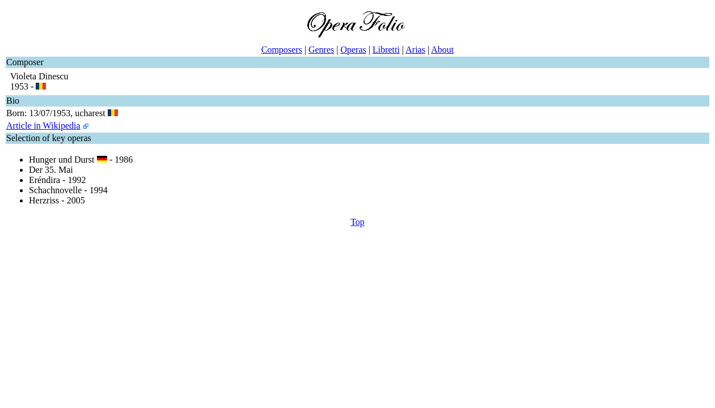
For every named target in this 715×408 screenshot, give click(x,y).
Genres (321, 49)
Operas (353, 49)
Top (357, 222)
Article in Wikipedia (43, 125)
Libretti (386, 49)
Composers (281, 49)
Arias (415, 49)
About (442, 49)
